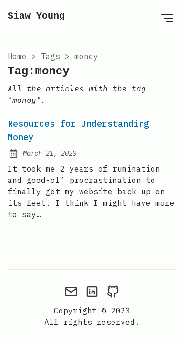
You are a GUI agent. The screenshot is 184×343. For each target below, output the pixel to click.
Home (17, 56)
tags (50, 56)
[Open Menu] (166, 18)
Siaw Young (36, 16)
